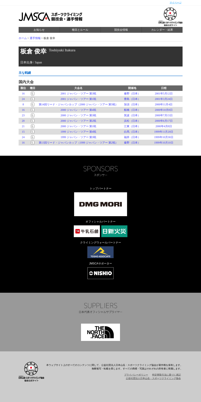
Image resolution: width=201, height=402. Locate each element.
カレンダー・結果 (162, 29)
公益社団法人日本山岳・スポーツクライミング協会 (153, 378)
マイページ (176, 2)
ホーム (23, 38)
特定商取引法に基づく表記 (166, 375)
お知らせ (39, 29)
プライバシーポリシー (136, 375)
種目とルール (80, 29)
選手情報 (35, 38)
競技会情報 (121, 29)
